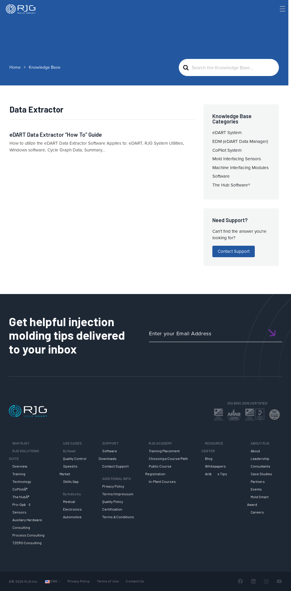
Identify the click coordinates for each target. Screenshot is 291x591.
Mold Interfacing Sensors (236, 159)
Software (221, 176)
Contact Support (233, 251)
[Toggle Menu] (282, 8)
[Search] (274, 18)
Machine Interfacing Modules (240, 167)
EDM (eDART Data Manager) (240, 141)
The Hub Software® (231, 185)
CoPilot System (227, 150)
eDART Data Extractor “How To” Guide (55, 134)
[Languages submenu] (59, 581)
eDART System (227, 132)
